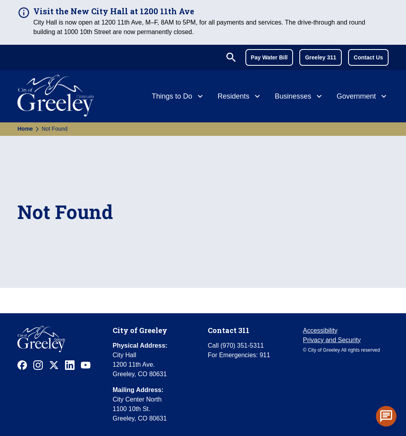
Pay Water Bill (269, 57)
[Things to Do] (178, 97)
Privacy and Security (332, 340)
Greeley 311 (320, 57)
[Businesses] (299, 97)
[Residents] (240, 97)
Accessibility (320, 330)
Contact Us (368, 57)
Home (25, 129)
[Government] (363, 97)
